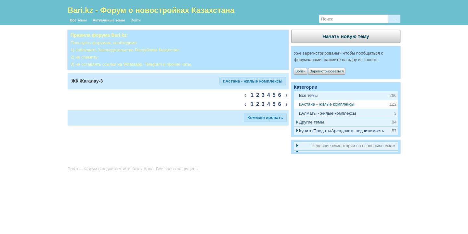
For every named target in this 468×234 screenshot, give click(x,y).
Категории (306, 87)
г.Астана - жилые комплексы (252, 81)
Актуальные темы (109, 20)
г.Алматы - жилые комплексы (327, 113)
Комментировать (265, 117)
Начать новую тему (345, 36)
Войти (136, 20)
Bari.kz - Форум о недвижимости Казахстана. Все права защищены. (134, 168)
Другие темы (311, 122)
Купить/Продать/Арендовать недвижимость (341, 130)
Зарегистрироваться (327, 71)
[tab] (346, 104)
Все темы (78, 20)
